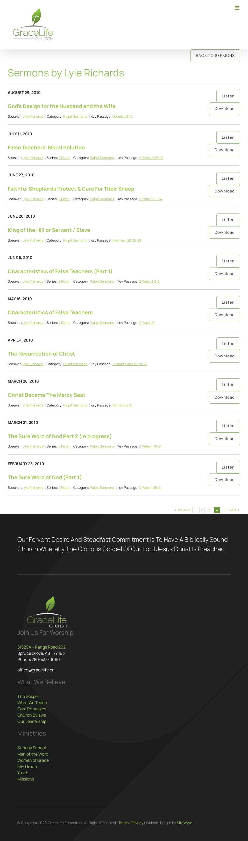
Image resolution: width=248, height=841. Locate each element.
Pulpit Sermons (75, 116)
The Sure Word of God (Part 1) (45, 477)
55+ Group (27, 766)
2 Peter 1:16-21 (150, 487)
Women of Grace (33, 760)
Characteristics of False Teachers (50, 312)
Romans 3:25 (122, 405)
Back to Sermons (215, 55)
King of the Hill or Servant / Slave (49, 229)
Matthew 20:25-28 (126, 240)
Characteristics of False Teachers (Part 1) (60, 271)
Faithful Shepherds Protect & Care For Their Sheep (71, 188)
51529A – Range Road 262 (41, 647)
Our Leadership (31, 721)
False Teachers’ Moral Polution (46, 147)
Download (225, 108)
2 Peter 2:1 (147, 322)
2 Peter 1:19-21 (150, 446)
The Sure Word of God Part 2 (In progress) (60, 436)
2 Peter (64, 157)
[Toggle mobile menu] (237, 8)
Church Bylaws (31, 715)
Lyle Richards (33, 116)
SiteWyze (184, 822)
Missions (25, 779)
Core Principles (31, 709)
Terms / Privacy (130, 822)
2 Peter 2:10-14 (150, 199)
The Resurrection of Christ (41, 353)
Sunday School (31, 748)
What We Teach (32, 702)
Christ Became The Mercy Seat (47, 394)
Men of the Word (32, 754)
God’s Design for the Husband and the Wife (62, 106)
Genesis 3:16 (122, 116)
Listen (228, 96)
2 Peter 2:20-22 (151, 157)
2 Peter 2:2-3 (149, 281)
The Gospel (28, 696)
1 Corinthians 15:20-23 (129, 364)
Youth (23, 773)
